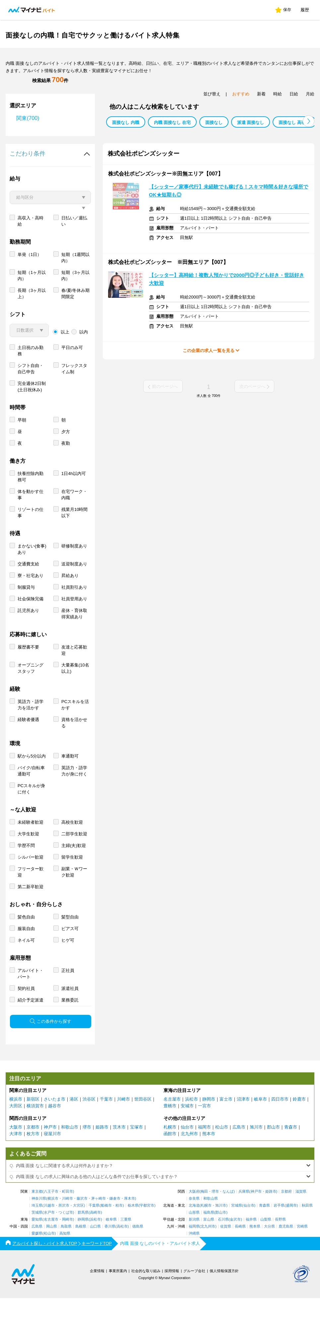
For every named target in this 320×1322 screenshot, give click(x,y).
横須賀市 (35, 1129)
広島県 (37, 1250)
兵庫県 (243, 1215)
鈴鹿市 (299, 1123)
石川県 (223, 1243)
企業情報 (97, 1295)
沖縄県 (194, 1257)
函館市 (169, 1157)
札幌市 (169, 1150)
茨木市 (119, 1150)
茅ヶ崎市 (98, 1222)
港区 (74, 1123)
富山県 (208, 1243)
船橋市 (106, 1229)
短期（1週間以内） (75, 281)
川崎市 (123, 1123)
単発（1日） (29, 278)
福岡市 (204, 1150)
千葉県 (94, 1229)
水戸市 (49, 1236)
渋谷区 (89, 1123)
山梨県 (265, 1243)
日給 (293, 93)
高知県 (64, 1257)
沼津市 (243, 1123)
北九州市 (189, 1157)
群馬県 (83, 1236)
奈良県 (194, 1222)
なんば (228, 1215)
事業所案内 (118, 1295)
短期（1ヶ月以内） (32, 299)
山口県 (95, 1250)
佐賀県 (225, 1250)
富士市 (226, 1123)
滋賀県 (300, 1215)
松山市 (221, 1150)
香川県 (109, 1250)
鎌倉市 (114, 1222)
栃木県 (133, 1229)
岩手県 (279, 1229)
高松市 (122, 1250)
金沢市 (235, 1243)
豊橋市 (169, 1129)
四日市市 (279, 1123)
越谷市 (54, 1129)
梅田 (204, 1215)
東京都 (37, 1215)
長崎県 (240, 1250)
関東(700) (27, 118)
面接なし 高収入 (294, 122)
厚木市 (129, 1222)
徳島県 (137, 1250)
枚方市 (33, 1157)
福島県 (208, 1236)
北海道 (194, 1229)
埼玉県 (37, 1229)
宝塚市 (136, 1150)
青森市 (290, 1150)
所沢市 (63, 1229)
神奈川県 (39, 1222)
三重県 (125, 1243)
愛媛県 (37, 1257)
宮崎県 (302, 1250)
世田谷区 (143, 1123)
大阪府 (194, 1215)
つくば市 (65, 1236)
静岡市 (208, 1123)
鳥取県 (66, 1250)
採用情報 (171, 1295)
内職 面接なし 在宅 (172, 122)
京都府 (286, 1215)
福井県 (251, 1243)
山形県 (194, 1236)
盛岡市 (291, 1229)
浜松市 (191, 1123)
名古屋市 (172, 1123)
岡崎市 (67, 1243)
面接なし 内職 (125, 122)
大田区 (15, 1129)
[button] (308, 121)
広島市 (238, 1150)
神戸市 (50, 1150)
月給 (310, 93)
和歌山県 (210, 1222)
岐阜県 (111, 1243)
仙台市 (187, 1150)
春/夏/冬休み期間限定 (75, 317)
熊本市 (208, 1157)
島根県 (80, 1250)
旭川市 (256, 1150)
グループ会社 (194, 1295)
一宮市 (204, 1129)
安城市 (187, 1129)
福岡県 (194, 1250)
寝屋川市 (52, 1157)
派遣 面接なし (250, 122)
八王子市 (51, 1215)
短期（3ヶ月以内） (75, 299)
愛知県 (37, 1243)
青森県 (264, 1229)
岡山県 (51, 1250)
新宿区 (33, 1123)
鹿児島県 (286, 1250)
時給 (277, 93)
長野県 (280, 1243)
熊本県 (254, 1250)
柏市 (119, 1229)
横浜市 (15, 1123)
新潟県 (194, 1243)
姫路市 (102, 1150)
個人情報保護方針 (224, 1295)
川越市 (49, 1229)
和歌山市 (69, 1150)
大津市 (15, 1157)
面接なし (214, 122)
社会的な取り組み (145, 1295)
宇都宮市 (147, 1229)
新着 (261, 93)
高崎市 (95, 1236)
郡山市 (273, 1150)
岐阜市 (260, 1123)
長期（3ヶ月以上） (32, 317)
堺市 (87, 1150)
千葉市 (106, 1123)
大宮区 (78, 1229)
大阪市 (15, 1150)
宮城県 (236, 1229)
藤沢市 (82, 1222)
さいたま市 (54, 1123)
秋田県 (307, 1229)
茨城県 (37, 1236)
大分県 (269, 1250)
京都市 (33, 1150)
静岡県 (83, 1243)
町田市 (67, 1215)
